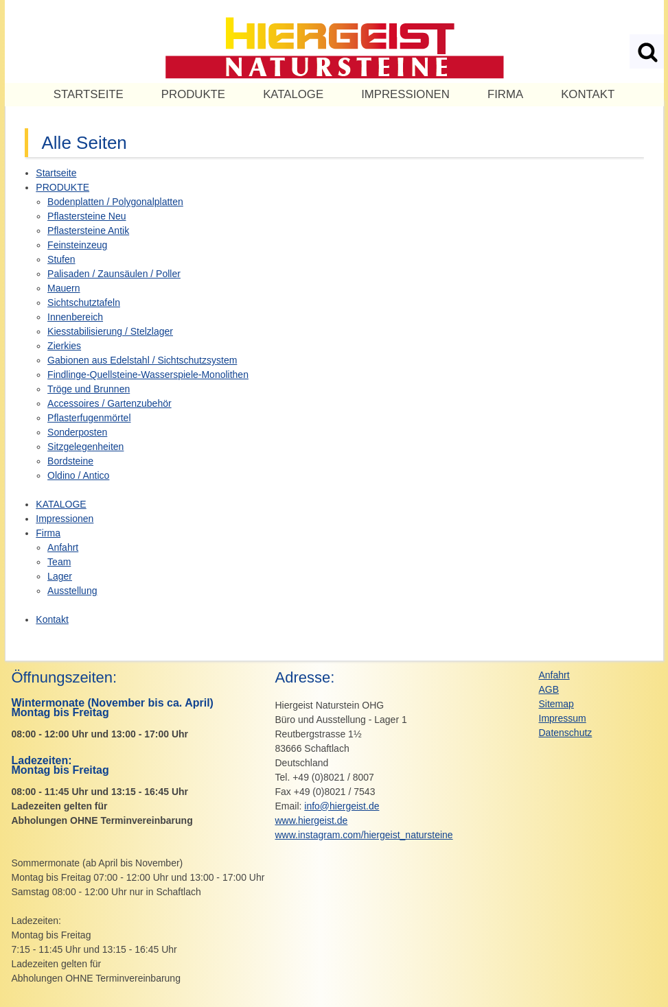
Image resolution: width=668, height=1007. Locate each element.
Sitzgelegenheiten (85, 446)
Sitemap (556, 703)
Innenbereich (75, 316)
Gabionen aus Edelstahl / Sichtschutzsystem (142, 360)
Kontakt (587, 94)
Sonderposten (77, 432)
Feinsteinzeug (77, 244)
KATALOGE (293, 94)
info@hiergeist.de (341, 806)
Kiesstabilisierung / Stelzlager (110, 331)
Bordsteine (70, 460)
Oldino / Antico (78, 475)
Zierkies (64, 345)
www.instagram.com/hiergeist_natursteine (364, 834)
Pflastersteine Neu (86, 216)
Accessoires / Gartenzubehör (109, 403)
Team (59, 561)
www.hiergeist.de (311, 820)
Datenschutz (565, 732)
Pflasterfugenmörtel (88, 417)
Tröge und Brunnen (88, 388)
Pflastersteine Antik (88, 230)
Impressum (562, 718)
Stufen (61, 259)
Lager (59, 576)
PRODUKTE (193, 94)
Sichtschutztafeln (83, 302)
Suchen (647, 51)
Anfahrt (62, 547)
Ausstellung (72, 590)
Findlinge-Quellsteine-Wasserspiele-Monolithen (148, 374)
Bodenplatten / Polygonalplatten (115, 201)
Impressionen (405, 94)
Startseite (89, 94)
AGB (549, 689)
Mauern (63, 288)
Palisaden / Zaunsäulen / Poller (114, 273)
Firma (505, 94)
